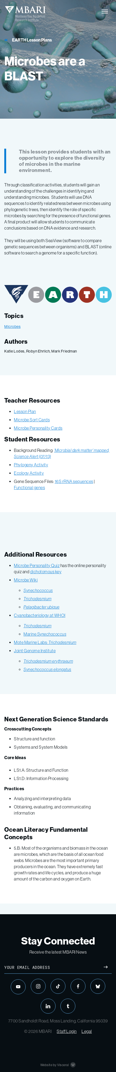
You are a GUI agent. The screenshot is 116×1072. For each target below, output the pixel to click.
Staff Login (67, 1031)
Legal (87, 1031)
